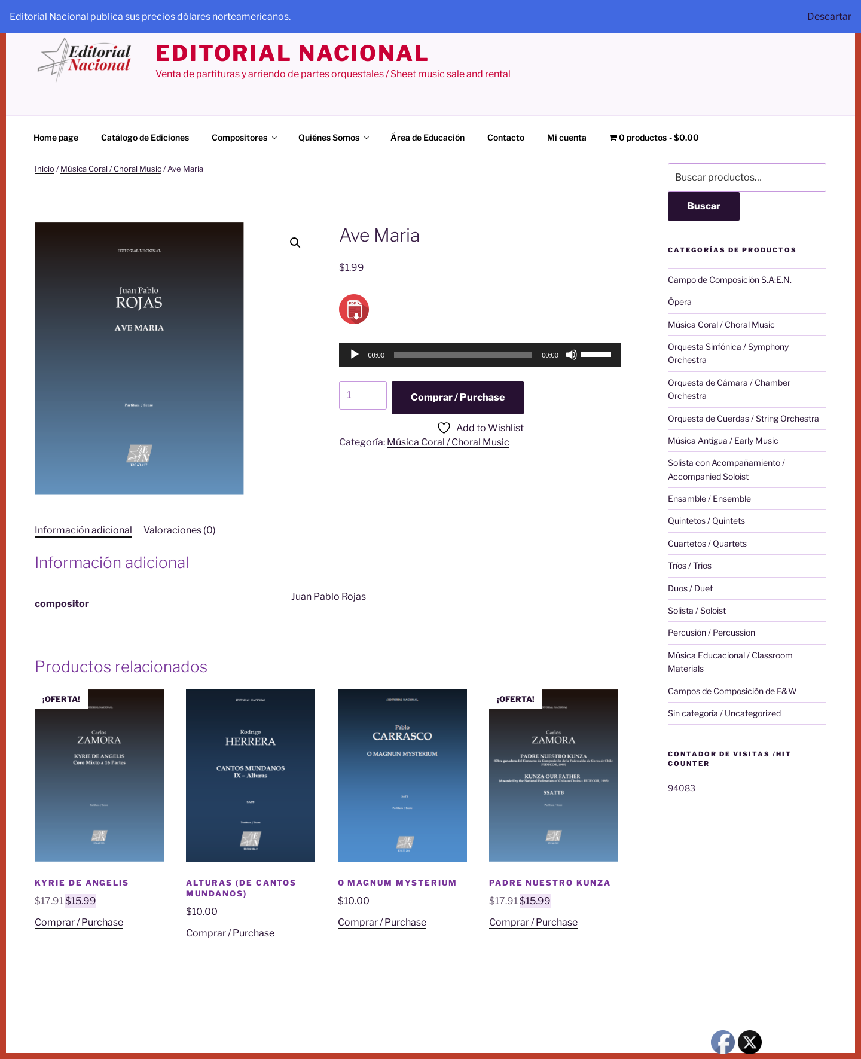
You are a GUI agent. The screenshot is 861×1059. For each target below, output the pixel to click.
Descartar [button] (829, 16)
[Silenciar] (572, 355)
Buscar (703, 206)
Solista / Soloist (697, 610)
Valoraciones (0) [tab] (180, 530)
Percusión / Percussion (711, 632)
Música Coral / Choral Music (110, 168)
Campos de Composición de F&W (732, 691)
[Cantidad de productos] (363, 395)
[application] (479, 355)
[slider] (463, 355)
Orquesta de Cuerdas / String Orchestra (743, 418)
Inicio (44, 168)
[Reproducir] (355, 355)
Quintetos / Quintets (706, 520)
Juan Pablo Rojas (328, 596)
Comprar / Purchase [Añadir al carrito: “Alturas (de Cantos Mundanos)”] (230, 933)
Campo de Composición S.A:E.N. (730, 279)
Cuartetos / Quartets (707, 543)
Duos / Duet (690, 588)
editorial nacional (292, 53)
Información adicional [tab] (83, 530)
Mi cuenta (567, 137)
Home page (55, 137)
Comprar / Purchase (458, 397)
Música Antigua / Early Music (723, 440)
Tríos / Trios (690, 565)
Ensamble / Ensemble (709, 498)
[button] (295, 243)
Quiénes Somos (334, 137)
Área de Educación (427, 137)
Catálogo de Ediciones (145, 137)
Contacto (505, 137)
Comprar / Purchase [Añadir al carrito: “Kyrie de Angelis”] (79, 922)
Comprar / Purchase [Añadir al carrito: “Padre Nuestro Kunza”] (533, 922)
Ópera (680, 302)
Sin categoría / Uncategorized (724, 713)
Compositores (245, 137)
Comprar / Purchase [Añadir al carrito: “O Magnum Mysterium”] (382, 922)
